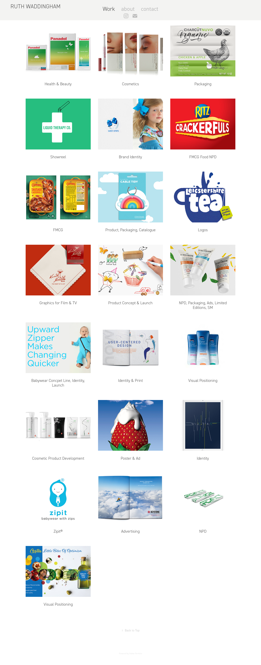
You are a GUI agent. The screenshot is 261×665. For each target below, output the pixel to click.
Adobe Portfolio (135, 653)
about (128, 8)
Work (109, 8)
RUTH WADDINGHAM (36, 6)
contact (149, 8)
